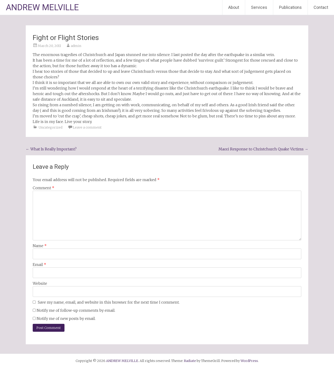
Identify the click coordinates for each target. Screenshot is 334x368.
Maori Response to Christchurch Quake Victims (263, 149)
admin (76, 46)
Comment (43, 188)
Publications (290, 7)
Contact (321, 7)
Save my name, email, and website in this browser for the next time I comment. (109, 302)
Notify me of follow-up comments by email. (76, 310)
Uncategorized (50, 127)
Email (39, 264)
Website (40, 283)
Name (40, 245)
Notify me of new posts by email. (66, 318)
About (233, 7)
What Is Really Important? (51, 149)
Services (259, 7)
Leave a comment (87, 127)
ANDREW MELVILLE (42, 7)
